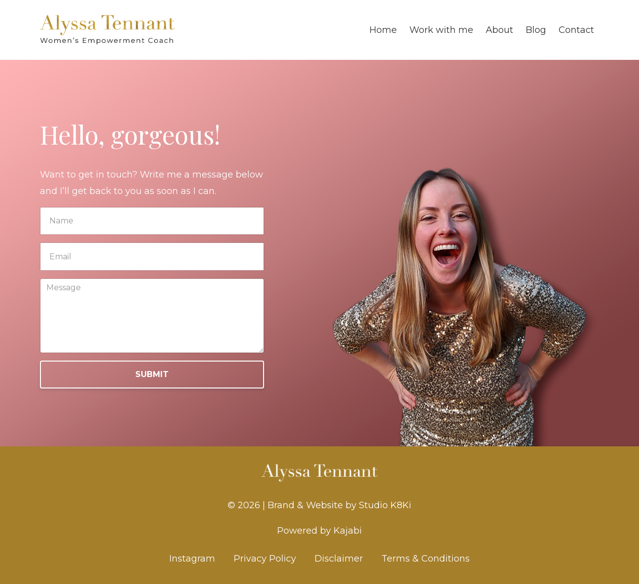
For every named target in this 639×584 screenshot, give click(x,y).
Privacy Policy (265, 558)
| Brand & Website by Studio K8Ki (337, 505)
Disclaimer (339, 558)
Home (383, 29)
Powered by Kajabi (319, 530)
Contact (576, 29)
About (499, 29)
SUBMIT (152, 374)
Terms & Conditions (425, 558)
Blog (536, 29)
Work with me (441, 29)
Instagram (192, 558)
